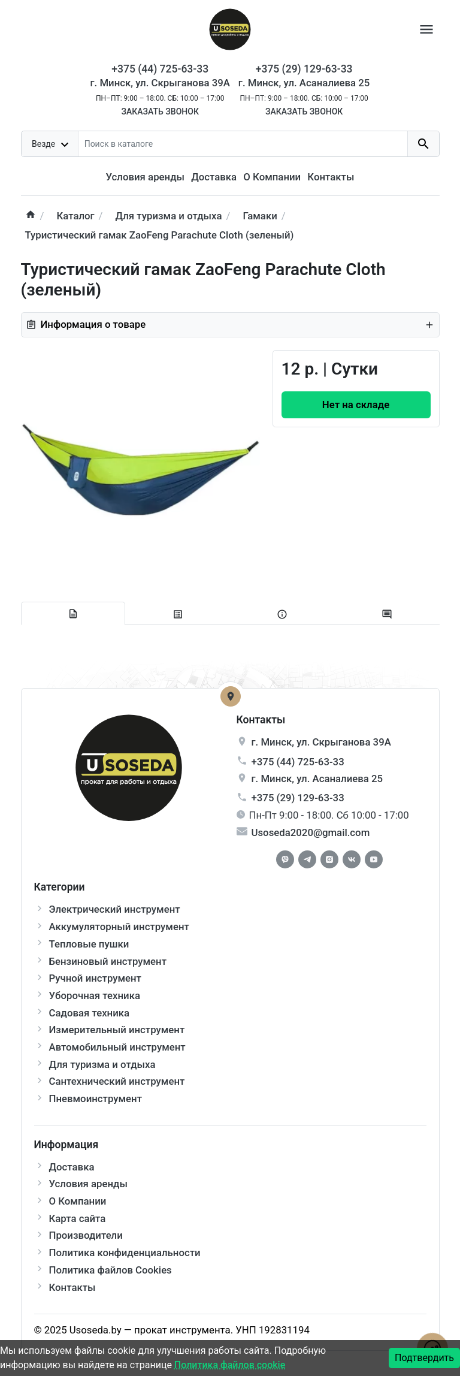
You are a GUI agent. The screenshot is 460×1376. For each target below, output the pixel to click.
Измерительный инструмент (117, 1030)
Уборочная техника (94, 995)
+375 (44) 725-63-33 (298, 762)
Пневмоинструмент (95, 1099)
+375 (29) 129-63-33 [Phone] (304, 69)
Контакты (330, 177)
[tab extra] (282, 614)
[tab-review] (387, 614)
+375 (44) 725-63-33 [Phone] (159, 69)
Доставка (214, 177)
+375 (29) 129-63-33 (298, 798)
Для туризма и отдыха (102, 1064)
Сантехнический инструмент (117, 1081)
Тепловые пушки (89, 944)
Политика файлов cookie (229, 1365)
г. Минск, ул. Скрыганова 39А (160, 83)
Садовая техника (89, 1013)
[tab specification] (177, 614)
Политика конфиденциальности (125, 1253)
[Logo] (230, 28)
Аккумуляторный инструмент (119, 927)
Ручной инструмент (95, 978)
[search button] (423, 143)
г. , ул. (321, 742)
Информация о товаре (230, 324)
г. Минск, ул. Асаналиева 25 (304, 83)
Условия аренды (145, 177)
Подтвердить (424, 1357)
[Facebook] (285, 859)
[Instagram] (329, 859)
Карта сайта (77, 1218)
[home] (30, 216)
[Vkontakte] (352, 859)
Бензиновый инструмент (108, 961)
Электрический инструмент (114, 909)
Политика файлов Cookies (110, 1270)
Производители (86, 1235)
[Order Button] (356, 404)
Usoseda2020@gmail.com (311, 832)
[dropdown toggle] (50, 143)
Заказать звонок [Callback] (159, 111)
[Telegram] (307, 859)
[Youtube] (374, 859)
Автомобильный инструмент (117, 1047)
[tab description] (73, 614)
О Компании (272, 177)
